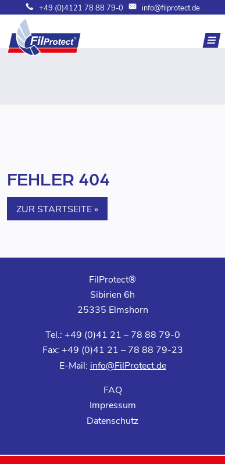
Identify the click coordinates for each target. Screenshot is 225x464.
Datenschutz (112, 420)
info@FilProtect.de (128, 365)
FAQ (112, 389)
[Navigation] (212, 40)
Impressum (113, 404)
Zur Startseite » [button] (57, 208)
